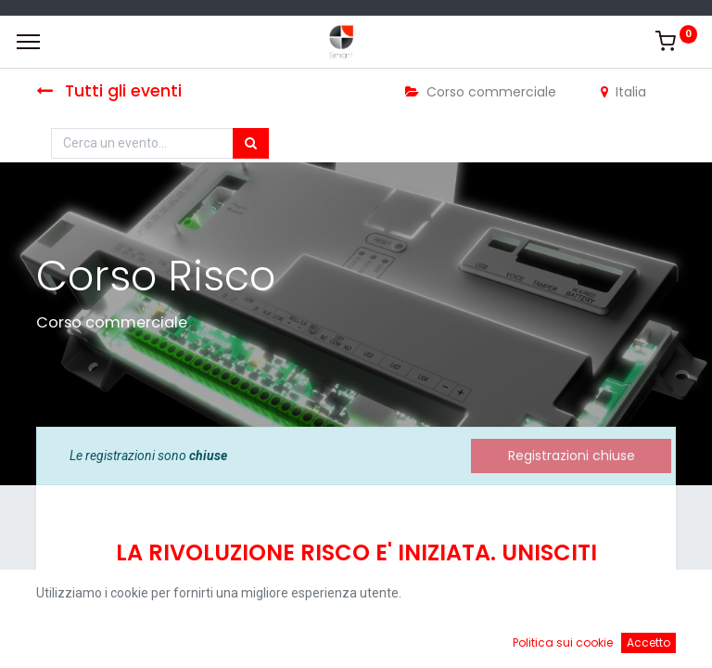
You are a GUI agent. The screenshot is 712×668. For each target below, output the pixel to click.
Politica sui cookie (563, 642)
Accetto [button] (648, 642)
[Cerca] (251, 144)
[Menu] (28, 42)
